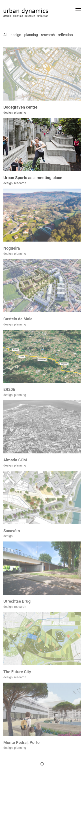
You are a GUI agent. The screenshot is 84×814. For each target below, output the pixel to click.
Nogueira (11, 248)
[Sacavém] (42, 497)
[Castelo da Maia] (42, 285)
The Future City (17, 672)
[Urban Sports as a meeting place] (42, 144)
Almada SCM (15, 460)
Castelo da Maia (17, 319)
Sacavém (11, 531)
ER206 (9, 389)
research (48, 35)
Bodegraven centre (20, 107)
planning (31, 35)
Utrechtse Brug (17, 601)
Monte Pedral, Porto (21, 742)
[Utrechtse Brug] (42, 568)
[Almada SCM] (42, 426)
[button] (78, 10)
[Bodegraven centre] (42, 74)
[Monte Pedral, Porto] (42, 709)
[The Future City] (42, 638)
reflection (65, 35)
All (5, 35)
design (16, 35)
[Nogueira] (42, 215)
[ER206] (42, 356)
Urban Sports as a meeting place (32, 178)
